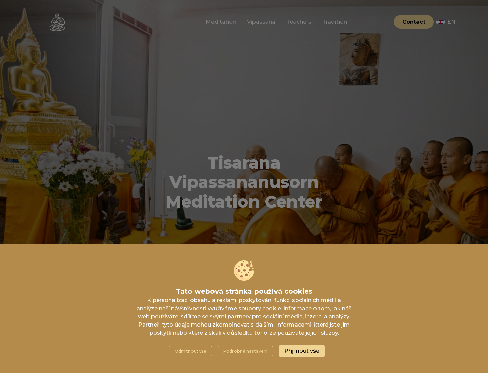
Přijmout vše (301, 351)
